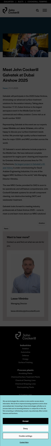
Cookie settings (25, 435)
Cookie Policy (24, 442)
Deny (25, 428)
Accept (25, 421)
